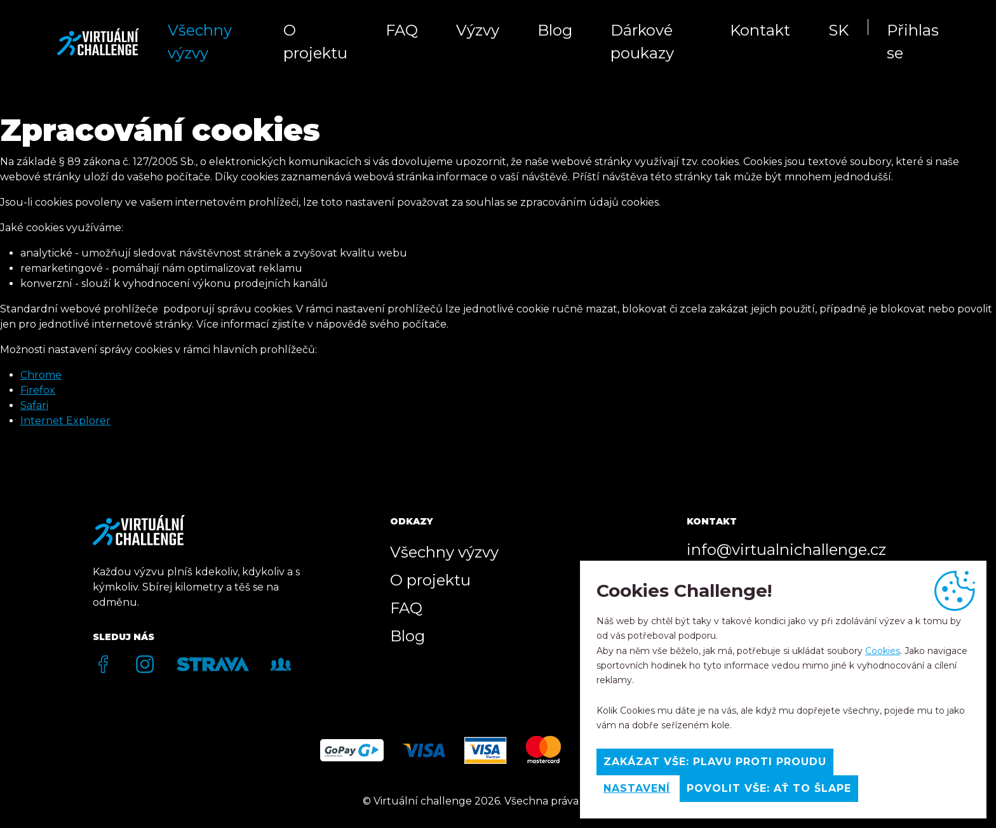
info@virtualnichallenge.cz (786, 549)
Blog (554, 30)
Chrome (41, 375)
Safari (34, 405)
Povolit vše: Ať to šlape (769, 788)
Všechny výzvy (200, 41)
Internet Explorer (65, 421)
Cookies (882, 651)
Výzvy (477, 30)
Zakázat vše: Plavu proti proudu (714, 762)
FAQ (402, 30)
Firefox (37, 390)
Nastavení (636, 788)
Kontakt (760, 30)
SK (838, 30)
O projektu (315, 41)
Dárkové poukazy (642, 41)
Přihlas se (913, 41)
